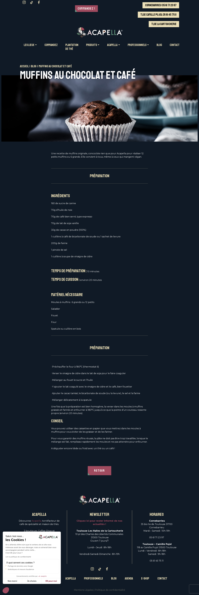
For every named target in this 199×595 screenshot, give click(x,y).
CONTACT (175, 45)
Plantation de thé (71, 47)
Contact (162, 579)
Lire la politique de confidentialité (18, 557)
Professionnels (93, 579)
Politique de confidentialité (110, 590)
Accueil (24, 66)
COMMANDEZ (51, 45)
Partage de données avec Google (20, 566)
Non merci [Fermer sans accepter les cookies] (12, 581)
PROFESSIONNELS (137, 45)
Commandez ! (86, 9)
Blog (33, 66)
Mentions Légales (83, 590)
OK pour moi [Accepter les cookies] (51, 581)
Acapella (70, 579)
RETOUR (99, 471)
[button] (5, 590)
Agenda (129, 579)
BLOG (159, 45)
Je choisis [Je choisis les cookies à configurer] (31, 581)
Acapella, (37, 521)
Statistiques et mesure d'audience (21, 569)
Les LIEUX (29, 45)
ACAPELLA (112, 45)
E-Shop (145, 579)
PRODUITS (91, 45)
